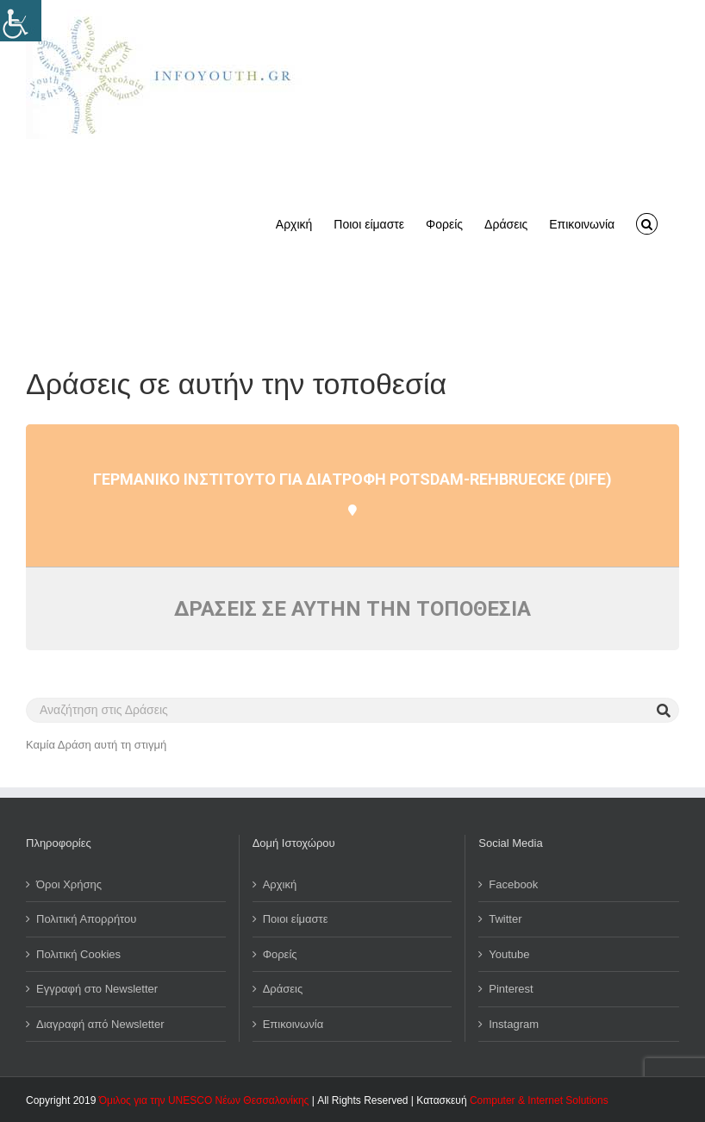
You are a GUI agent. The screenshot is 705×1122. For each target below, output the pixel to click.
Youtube (509, 954)
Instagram (514, 1024)
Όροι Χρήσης (69, 884)
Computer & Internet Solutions (539, 1100)
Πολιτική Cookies (78, 954)
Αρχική (280, 884)
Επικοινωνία (293, 1024)
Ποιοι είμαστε (295, 918)
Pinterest (511, 988)
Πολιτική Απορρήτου (86, 918)
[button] (647, 222)
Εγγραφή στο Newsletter (97, 988)
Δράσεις (283, 988)
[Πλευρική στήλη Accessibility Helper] (20, 20)
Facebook (513, 884)
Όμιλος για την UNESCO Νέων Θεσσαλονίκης (204, 1100)
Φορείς (280, 954)
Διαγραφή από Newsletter (100, 1024)
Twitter (505, 918)
